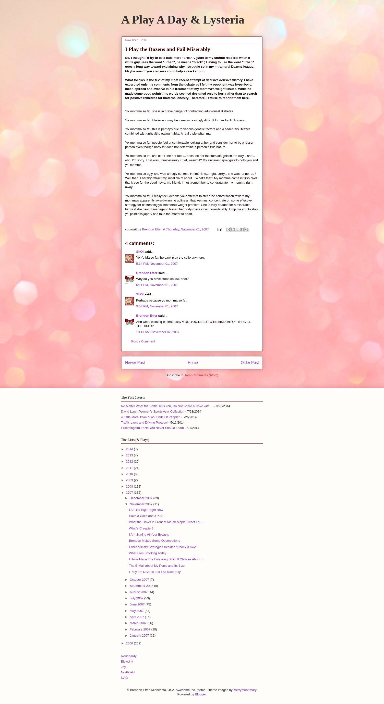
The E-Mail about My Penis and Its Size (157, 565)
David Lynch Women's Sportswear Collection (152, 411)
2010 (130, 474)
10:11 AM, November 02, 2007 (157, 332)
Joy (123, 667)
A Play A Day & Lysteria (182, 19)
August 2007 (139, 592)
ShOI (140, 251)
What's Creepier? (141, 528)
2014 (130, 449)
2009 (130, 480)
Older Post (250, 363)
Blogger (200, 694)
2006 (130, 643)
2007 (130, 492)
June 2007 (137, 604)
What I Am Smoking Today (147, 553)
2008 (130, 486)
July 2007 (137, 598)
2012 (130, 461)
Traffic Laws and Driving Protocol (144, 422)
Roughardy (129, 656)
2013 (130, 455)
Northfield (128, 672)
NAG (124, 677)
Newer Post (135, 363)
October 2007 (140, 579)
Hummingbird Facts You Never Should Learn (152, 428)
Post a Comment (143, 341)
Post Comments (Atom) (201, 375)
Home (193, 363)
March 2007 (138, 623)
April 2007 (137, 617)
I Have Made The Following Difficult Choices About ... (166, 559)
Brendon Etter (146, 273)
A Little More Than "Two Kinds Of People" (150, 417)
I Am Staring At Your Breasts (149, 534)
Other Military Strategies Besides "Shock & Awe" (163, 547)
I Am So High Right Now (146, 510)
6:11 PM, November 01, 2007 (157, 285)
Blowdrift (127, 661)
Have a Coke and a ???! (146, 516)
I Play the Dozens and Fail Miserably (154, 572)
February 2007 (140, 629)
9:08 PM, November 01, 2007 (157, 306)
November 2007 (141, 504)
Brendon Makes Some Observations (154, 540)
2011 (130, 468)
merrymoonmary (244, 690)
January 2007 (140, 635)
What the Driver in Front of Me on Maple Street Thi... (166, 522)
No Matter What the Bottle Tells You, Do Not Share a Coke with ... (167, 406)
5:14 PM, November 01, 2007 (157, 263)
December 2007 (141, 498)
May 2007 (137, 611)
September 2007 (142, 586)
